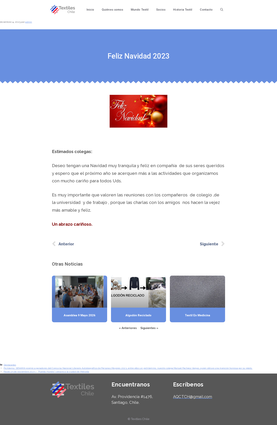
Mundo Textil (140, 9)
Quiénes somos (112, 9)
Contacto (206, 9)
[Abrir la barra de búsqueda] (221, 9)
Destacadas (10, 365)
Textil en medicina (197, 315)
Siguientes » (149, 328)
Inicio (90, 9)
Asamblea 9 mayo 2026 (79, 315)
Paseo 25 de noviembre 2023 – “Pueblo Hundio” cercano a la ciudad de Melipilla (46, 371)
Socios (160, 9)
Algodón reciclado (138, 315)
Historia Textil (182, 9)
